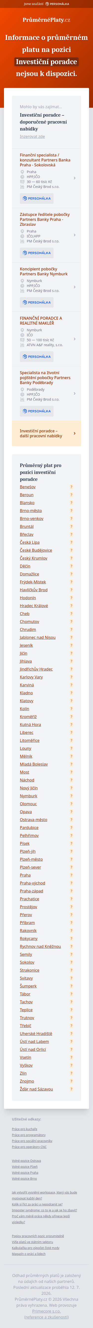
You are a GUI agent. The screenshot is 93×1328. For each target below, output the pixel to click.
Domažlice (29, 574)
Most (24, 772)
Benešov (28, 487)
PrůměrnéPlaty (46, 19)
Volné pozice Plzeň (25, 1167)
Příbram (27, 922)
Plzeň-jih (28, 851)
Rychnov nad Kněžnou (40, 946)
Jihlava (26, 661)
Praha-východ (32, 883)
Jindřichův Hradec (36, 669)
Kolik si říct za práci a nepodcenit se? (37, 1204)
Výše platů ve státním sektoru (32, 1242)
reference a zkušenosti (46, 1317)
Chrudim (28, 629)
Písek (25, 843)
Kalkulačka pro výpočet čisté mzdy (35, 1248)
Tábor (25, 994)
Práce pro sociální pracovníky (32, 1141)
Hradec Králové (34, 605)
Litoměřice (29, 740)
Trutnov (27, 1017)
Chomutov (29, 621)
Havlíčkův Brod (34, 590)
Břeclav (26, 534)
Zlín (23, 1073)
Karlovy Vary (31, 677)
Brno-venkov (31, 518)
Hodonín (28, 597)
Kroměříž (28, 716)
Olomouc (28, 804)
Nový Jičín (29, 788)
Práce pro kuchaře (24, 1129)
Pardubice (29, 827)
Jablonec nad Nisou (38, 637)
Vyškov (26, 1065)
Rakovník (28, 930)
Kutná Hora (30, 724)
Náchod (27, 780)
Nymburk (28, 796)
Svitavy (26, 978)
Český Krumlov (33, 558)
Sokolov (27, 962)
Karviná (27, 685)
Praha (25, 875)
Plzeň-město (31, 859)
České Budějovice (36, 550)
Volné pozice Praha (25, 1173)
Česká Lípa (30, 542)
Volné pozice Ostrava (26, 1161)
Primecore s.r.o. (46, 1311)
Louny (25, 748)
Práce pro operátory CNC (29, 1147)
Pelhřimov (29, 835)
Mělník (26, 756)
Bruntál (27, 526)
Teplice (26, 1010)
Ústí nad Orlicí (33, 1049)
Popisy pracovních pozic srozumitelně (38, 1236)
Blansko (27, 502)
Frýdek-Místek (33, 582)
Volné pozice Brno (24, 1178)
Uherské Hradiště (36, 1033)
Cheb (25, 613)
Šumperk (28, 986)
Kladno (26, 693)
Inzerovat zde (32, 136)
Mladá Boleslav (34, 764)
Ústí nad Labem (34, 1041)
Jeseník (26, 645)
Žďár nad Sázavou (36, 1089)
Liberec (26, 732)
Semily (26, 954)
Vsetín (25, 1057)
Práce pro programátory (29, 1135)
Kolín (24, 708)
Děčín (25, 566)
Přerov (26, 914)
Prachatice (29, 899)
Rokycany (28, 938)
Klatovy (26, 700)
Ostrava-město (33, 819)
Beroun (26, 494)
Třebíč (25, 1025)
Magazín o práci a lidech (29, 1254)
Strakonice (29, 970)
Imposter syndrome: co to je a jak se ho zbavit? (44, 1210)
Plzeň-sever (30, 867)
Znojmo (27, 1081)
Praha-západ (31, 891)
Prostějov (28, 907)
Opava (26, 811)
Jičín (23, 653)
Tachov (26, 1002)
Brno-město (31, 510)
